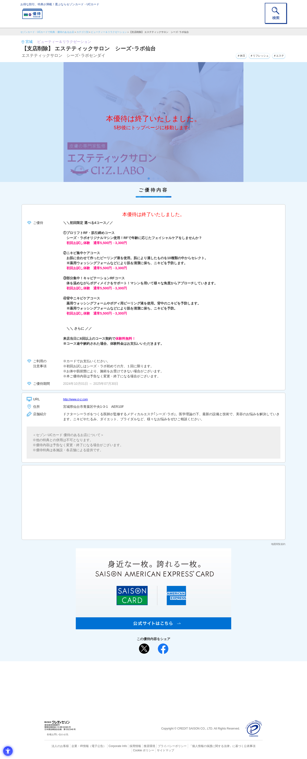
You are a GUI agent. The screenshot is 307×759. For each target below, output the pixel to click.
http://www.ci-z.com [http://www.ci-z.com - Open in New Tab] (77, 399)
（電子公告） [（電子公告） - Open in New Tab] (90, 745)
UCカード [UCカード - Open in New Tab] (170, 680)
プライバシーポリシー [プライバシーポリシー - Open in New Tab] (160, 745)
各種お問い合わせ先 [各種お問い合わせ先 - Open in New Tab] (57, 734)
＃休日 (229, 55)
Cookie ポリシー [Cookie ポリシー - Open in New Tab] (249, 745)
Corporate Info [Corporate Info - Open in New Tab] (109, 745)
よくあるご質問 (172, 672)
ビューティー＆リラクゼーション (109, 32)
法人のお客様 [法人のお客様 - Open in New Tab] (56, 745)
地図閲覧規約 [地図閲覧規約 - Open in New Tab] (278, 544)
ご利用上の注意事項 (134, 672)
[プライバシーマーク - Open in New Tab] (254, 729)
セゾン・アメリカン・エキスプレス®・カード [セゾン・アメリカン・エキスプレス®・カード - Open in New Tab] (151, 688)
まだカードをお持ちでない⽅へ (151, 666)
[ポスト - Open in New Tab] (144, 648)
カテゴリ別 (83, 32)
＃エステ (276, 55)
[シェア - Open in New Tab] (163, 648)
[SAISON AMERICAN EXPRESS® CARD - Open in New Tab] (153, 627)
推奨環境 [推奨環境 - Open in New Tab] (139, 745)
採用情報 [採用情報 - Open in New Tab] (126, 745)
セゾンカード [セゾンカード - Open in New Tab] (134, 680)
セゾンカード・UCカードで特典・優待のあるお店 (47, 32)
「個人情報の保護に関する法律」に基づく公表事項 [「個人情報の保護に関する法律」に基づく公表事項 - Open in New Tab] (206, 745)
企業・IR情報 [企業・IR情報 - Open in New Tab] (75, 745)
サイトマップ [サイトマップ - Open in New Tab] (154, 749)
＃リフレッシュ (252, 55)
